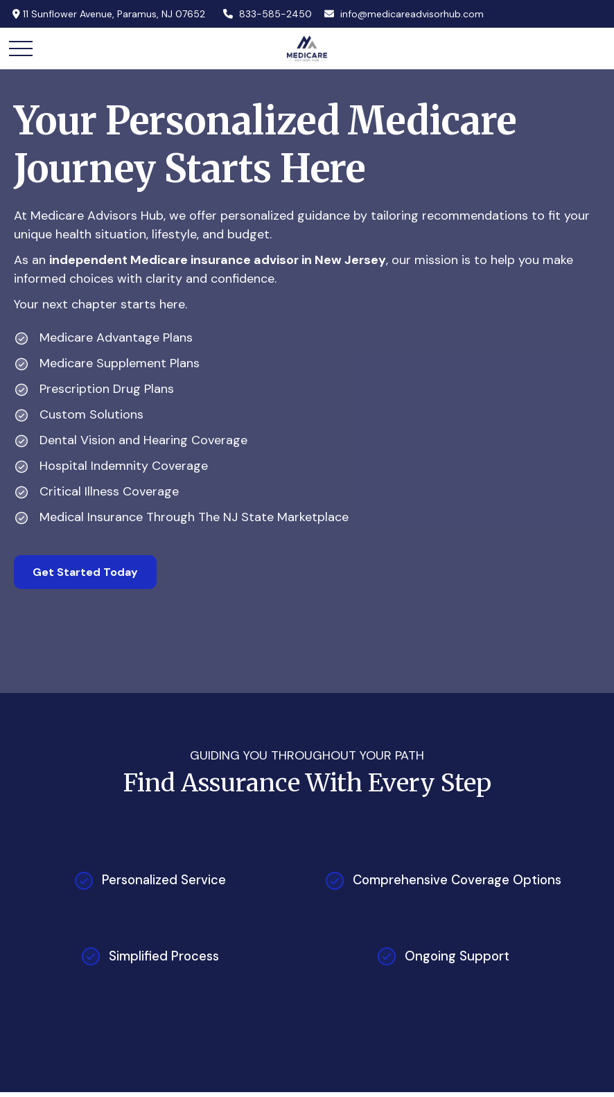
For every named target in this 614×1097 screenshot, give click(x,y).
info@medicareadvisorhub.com (403, 14)
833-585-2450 (267, 14)
